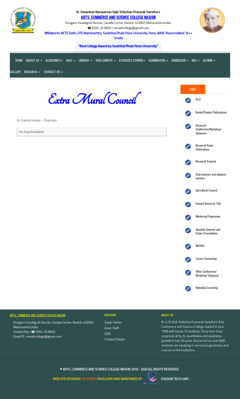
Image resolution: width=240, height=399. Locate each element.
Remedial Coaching (206, 284)
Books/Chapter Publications (210, 113)
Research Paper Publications (210, 145)
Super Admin (113, 319)
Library (86, 60)
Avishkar (200, 242)
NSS (197, 60)
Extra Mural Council (206, 187)
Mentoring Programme (207, 213)
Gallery (15, 71)
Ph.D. (198, 100)
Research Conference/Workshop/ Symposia (207, 129)
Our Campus (106, 60)
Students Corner (133, 60)
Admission (181, 60)
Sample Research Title (207, 200)
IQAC (71, 60)
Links (192, 89)
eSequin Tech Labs (166, 375)
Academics (54, 60)
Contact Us (53, 71)
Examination (159, 60)
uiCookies (89, 375)
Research (32, 71)
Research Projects (205, 158)
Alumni (211, 60)
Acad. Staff (112, 325)
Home (16, 60)
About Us (34, 60)
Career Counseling (205, 255)
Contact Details (115, 336)
